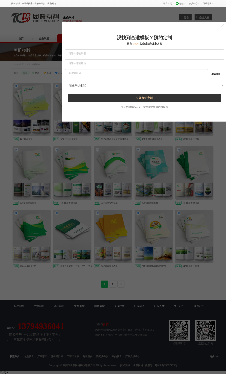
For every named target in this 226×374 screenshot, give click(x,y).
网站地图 (207, 3)
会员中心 (193, 3)
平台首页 (167, 3)
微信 (179, 3)
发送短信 (216, 65)
